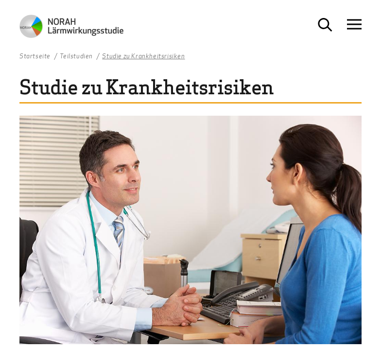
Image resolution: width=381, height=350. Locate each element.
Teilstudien (76, 56)
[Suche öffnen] (325, 24)
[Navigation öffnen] (354, 24)
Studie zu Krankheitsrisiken (143, 56)
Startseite (35, 56)
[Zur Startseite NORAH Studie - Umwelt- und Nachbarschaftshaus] (71, 28)
